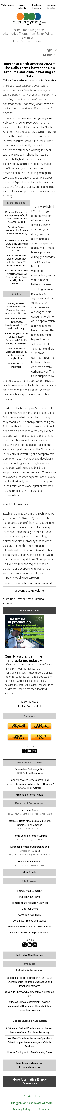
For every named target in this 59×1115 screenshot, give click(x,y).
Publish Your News (29, 896)
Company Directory (52, 6)
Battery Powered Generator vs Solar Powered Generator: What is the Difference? (16, 308)
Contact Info (32, 1096)
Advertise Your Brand (29, 914)
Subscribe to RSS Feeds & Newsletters (29, 926)
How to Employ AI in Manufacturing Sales (29, 1052)
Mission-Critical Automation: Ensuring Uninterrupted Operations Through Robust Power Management (29, 1006)
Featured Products (37, 6)
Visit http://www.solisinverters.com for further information (29, 80)
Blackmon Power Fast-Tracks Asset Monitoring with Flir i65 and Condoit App (16, 323)
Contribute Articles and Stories (29, 920)
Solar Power (27, 118)
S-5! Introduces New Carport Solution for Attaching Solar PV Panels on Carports (16, 260)
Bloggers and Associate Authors (32, 1103)
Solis (51, 118)
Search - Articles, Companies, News (29, 932)
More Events (29, 872)
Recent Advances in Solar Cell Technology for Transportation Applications (16, 353)
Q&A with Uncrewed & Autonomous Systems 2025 (29, 994)
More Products (29, 702)
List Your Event (29, 908)
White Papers (7, 5)
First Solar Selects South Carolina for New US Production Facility (16, 230)
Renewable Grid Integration (16, 365)
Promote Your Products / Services (29, 902)
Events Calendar (22, 6)
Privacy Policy (21, 1109)
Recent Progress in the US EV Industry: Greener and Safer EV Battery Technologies (16, 338)
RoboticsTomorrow (29, 1067)
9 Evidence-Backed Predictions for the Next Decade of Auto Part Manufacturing (29, 1030)
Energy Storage (41, 118)
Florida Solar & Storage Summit (29, 835)
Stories (39, 599)
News (40, 794)
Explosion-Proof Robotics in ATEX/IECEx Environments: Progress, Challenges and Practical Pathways (29, 981)
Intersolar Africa (29, 810)
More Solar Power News (18, 599)
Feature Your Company (29, 890)
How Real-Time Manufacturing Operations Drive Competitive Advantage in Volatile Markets (30, 1042)
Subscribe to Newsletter (29, 590)
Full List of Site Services (29, 955)
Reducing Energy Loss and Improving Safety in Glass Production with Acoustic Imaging (16, 217)
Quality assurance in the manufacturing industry (23, 658)
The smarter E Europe (29, 861)
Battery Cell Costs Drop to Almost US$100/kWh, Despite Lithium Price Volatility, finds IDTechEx (16, 277)
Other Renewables (34, 773)
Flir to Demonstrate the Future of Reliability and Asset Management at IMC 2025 (16, 245)
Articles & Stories (25, 794)
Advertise (45, 1109)
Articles (8, 603)
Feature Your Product (29, 706)
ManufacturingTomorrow (29, 1063)
